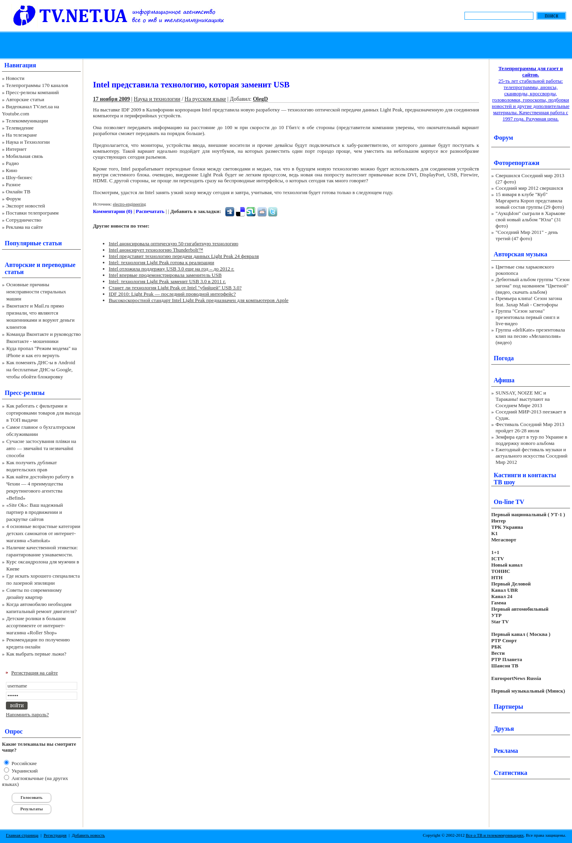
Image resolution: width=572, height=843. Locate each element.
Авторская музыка (520, 254)
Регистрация (55, 835)
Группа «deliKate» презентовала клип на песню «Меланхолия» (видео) (530, 336)
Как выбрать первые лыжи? (36, 654)
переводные (58, 264)
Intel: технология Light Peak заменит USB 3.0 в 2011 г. (167, 281)
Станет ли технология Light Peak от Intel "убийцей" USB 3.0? (175, 288)
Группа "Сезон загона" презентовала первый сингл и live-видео (527, 317)
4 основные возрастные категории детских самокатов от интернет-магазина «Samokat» (43, 533)
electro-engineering (129, 204)
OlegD (260, 99)
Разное (13, 184)
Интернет (16, 149)
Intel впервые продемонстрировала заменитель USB (165, 275)
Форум (13, 199)
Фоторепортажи (516, 162)
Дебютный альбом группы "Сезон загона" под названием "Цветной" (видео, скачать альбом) (533, 285)
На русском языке (205, 99)
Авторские (20, 264)
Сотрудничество (23, 220)
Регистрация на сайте (34, 673)
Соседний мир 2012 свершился (529, 188)
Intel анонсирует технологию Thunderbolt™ (156, 250)
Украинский (24, 771)
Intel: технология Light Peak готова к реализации (161, 262)
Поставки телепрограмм (32, 213)
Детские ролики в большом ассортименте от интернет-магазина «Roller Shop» (36, 625)
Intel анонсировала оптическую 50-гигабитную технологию (173, 243)
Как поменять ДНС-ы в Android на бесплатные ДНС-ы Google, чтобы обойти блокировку (40, 369)
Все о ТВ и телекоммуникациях (495, 835)
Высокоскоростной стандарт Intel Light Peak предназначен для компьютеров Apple (198, 300)
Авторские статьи (25, 99)
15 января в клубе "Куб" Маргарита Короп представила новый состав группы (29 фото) (530, 200)
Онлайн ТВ (18, 192)
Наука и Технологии (28, 142)
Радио (12, 163)
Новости (15, 78)
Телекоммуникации (27, 121)
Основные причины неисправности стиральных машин (36, 292)
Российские (23, 763)
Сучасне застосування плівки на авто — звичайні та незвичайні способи (41, 448)
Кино (11, 170)
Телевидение (20, 128)
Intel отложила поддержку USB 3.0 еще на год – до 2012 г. (171, 269)
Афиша (504, 380)
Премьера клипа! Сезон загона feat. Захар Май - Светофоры (529, 301)
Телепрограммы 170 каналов (37, 85)
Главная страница (22, 835)
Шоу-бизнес (19, 177)
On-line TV (509, 501)
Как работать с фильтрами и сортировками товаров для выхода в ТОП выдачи (43, 413)
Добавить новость (88, 835)
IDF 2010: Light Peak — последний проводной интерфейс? (172, 294)
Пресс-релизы (25, 392)
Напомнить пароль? (27, 714)
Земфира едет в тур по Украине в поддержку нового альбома (531, 440)
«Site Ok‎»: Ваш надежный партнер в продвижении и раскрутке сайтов (34, 512)
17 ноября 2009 (111, 99)
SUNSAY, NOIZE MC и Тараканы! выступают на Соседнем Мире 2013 (523, 399)
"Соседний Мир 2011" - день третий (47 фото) (527, 235)
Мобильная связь (24, 156)
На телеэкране (21, 135)
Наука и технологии (157, 99)
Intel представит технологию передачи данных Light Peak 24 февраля (184, 256)
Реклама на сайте (24, 227)
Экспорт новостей (25, 206)
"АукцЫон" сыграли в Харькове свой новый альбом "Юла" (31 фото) (530, 219)
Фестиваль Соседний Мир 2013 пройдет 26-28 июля (530, 427)
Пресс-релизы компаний (32, 92)
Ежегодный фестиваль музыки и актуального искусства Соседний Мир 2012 (531, 456)
